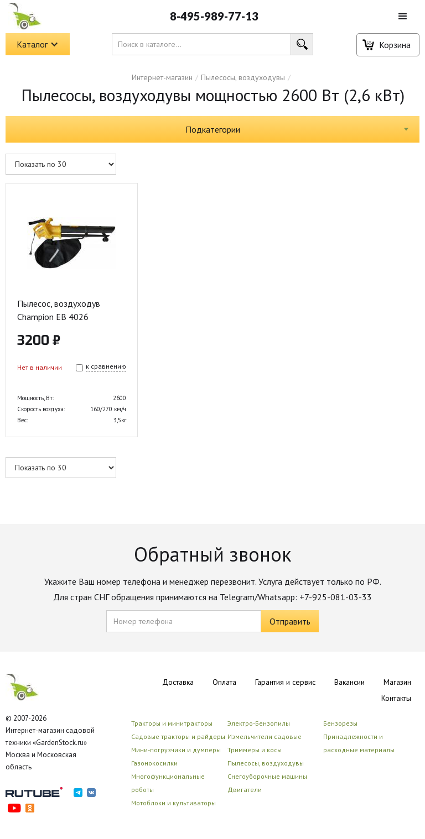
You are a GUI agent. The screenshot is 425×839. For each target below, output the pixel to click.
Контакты (396, 698)
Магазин (397, 682)
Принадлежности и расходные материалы (359, 743)
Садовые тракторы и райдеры (178, 736)
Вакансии (349, 682)
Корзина (395, 44)
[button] (402, 16)
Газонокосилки (154, 763)
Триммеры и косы (254, 750)
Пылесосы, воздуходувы (243, 77)
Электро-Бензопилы (258, 723)
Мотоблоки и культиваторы (173, 803)
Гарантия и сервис (285, 682)
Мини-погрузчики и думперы (176, 750)
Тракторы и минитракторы (171, 723)
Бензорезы (340, 723)
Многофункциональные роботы (168, 783)
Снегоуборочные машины (267, 776)
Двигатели (244, 789)
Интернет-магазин (162, 77)
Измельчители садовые (264, 736)
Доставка (178, 682)
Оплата (224, 682)
